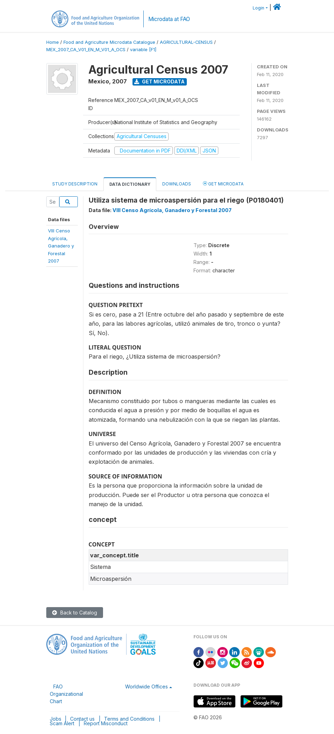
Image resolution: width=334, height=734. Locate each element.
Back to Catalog (74, 613)
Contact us (82, 719)
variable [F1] (143, 49)
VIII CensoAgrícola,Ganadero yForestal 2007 (61, 246)
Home (52, 42)
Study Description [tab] (74, 183)
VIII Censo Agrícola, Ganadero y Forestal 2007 (172, 210)
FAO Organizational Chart (66, 694)
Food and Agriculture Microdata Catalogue (109, 42)
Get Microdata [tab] (223, 183)
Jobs (55, 719)
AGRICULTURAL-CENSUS (186, 42)
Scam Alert (62, 723)
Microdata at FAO (169, 19)
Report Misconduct (106, 723)
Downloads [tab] (176, 183)
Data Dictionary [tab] (129, 184)
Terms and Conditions (129, 719)
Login (258, 8)
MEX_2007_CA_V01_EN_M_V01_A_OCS (85, 49)
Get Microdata (159, 81)
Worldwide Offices (146, 686)
